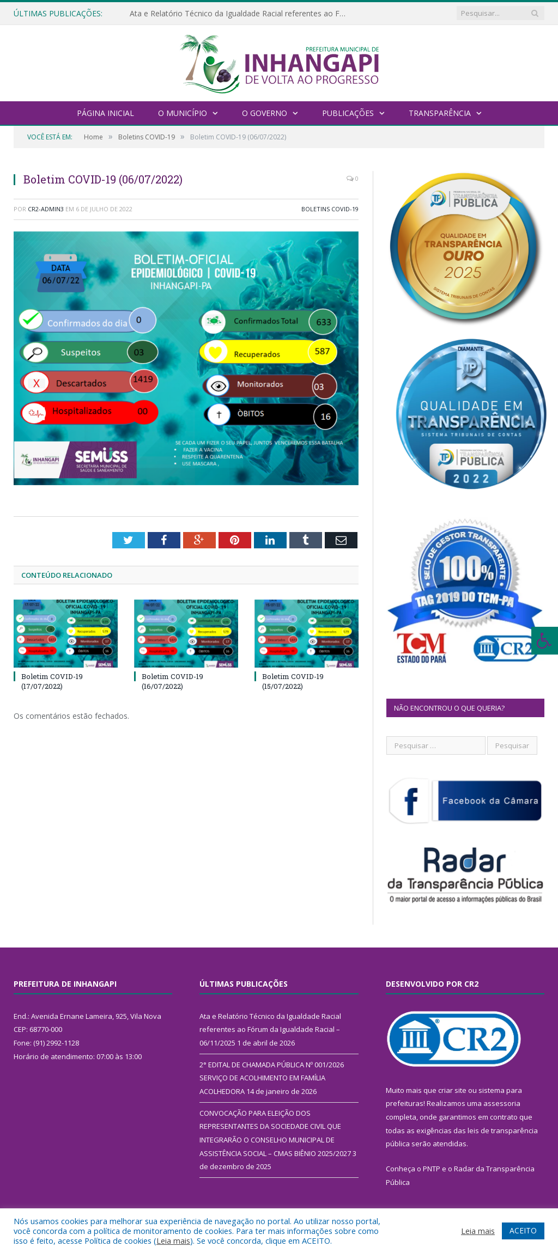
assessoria (501, 1103)
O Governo (264, 113)
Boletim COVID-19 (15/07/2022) (293, 681)
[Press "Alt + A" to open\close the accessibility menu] (544, 641)
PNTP (431, 1168)
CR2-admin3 (46, 209)
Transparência (440, 113)
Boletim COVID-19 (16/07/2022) (172, 681)
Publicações (348, 113)
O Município (182, 113)
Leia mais (173, 1240)
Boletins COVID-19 (330, 209)
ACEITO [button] (523, 1230)
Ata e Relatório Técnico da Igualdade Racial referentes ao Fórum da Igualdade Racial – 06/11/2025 (241, 14)
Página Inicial (105, 113)
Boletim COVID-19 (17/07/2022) (52, 681)
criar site (452, 1090)
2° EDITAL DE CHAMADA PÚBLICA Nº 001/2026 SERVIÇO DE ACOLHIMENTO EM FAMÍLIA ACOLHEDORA (271, 1078)
